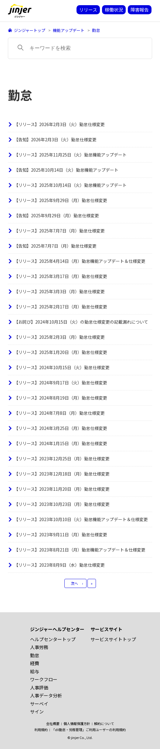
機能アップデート (68, 30)
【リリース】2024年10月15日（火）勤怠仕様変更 (62, 367)
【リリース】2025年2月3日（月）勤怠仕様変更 (59, 337)
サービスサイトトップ (113, 639)
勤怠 (96, 30)
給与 (34, 671)
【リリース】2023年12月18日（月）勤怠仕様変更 (62, 474)
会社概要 (53, 723)
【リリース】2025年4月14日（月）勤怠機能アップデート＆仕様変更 (79, 261)
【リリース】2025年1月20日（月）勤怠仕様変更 (60, 352)
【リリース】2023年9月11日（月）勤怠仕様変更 (60, 534)
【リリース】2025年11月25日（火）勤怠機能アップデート (70, 155)
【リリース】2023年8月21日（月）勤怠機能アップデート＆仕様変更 (79, 550)
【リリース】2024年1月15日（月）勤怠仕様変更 (60, 443)
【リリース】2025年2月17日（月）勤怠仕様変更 (60, 307)
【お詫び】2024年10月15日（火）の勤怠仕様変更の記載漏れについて (81, 322)
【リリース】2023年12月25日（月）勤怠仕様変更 (62, 458)
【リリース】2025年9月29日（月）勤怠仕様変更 (60, 200)
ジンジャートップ (29, 30)
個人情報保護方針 (76, 723)
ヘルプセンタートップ (53, 639)
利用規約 (41, 729)
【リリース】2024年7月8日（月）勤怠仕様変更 (59, 413)
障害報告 (140, 9)
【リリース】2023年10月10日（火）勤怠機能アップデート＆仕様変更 (81, 519)
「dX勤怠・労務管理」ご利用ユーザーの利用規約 (89, 729)
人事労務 (39, 647)
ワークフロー (43, 679)
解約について (104, 723)
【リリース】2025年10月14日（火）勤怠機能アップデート (70, 185)
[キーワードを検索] (80, 48)
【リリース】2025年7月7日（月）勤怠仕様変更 (59, 231)
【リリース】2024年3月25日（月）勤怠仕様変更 (60, 428)
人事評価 (39, 687)
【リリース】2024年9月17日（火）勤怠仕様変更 (60, 383)
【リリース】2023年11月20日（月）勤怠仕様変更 (62, 489)
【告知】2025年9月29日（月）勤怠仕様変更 (56, 215)
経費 (34, 663)
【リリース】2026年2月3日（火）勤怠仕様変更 (59, 124)
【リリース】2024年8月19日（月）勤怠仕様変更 (60, 398)
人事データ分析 (46, 695)
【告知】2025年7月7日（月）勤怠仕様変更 (55, 246)
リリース (88, 9)
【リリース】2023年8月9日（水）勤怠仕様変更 (59, 565)
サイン (37, 711)
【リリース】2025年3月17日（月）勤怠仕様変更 (60, 276)
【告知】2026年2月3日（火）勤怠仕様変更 (55, 139)
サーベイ (39, 703)
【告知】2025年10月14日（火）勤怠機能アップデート (66, 170)
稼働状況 (114, 9)
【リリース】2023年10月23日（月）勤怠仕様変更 (62, 504)
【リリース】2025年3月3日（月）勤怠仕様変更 (59, 291)
